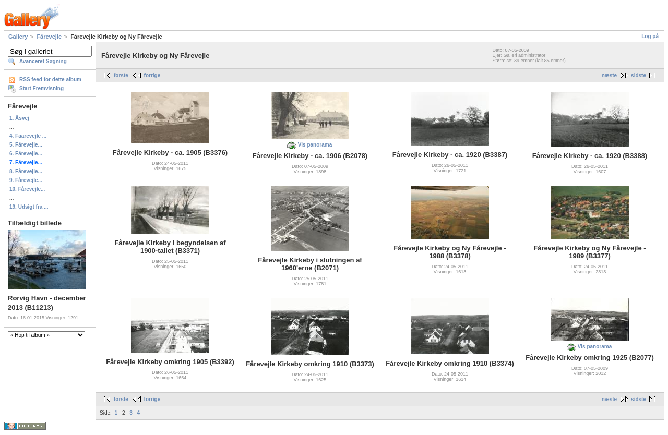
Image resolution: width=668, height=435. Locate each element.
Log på (650, 36)
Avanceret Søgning (43, 61)
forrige (152, 75)
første (121, 75)
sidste (638, 75)
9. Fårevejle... (25, 180)
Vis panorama (315, 145)
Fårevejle (49, 36)
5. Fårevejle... (25, 145)
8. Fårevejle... (25, 171)
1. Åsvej (19, 118)
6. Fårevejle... (25, 153)
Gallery (18, 36)
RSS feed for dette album (50, 79)
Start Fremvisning (41, 88)
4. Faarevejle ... (27, 136)
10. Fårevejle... (27, 189)
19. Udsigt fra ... (28, 207)
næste (609, 75)
